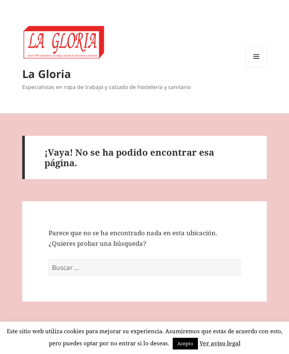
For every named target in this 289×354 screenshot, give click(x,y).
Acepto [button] (185, 343)
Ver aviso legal (219, 343)
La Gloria (46, 73)
